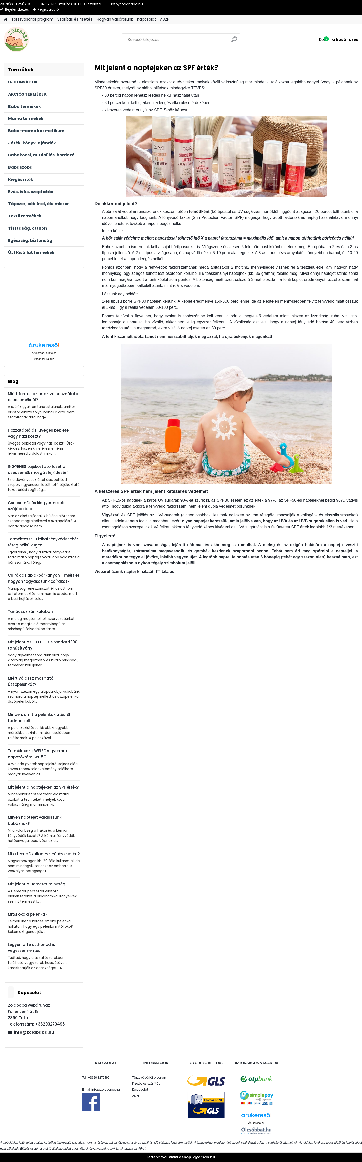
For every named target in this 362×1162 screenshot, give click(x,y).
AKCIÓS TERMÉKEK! (15, 4)
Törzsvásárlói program (32, 19)
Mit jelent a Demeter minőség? (37, 884)
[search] (234, 41)
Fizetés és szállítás (146, 1083)
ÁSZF (164, 19)
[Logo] (38, 39)
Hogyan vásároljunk (115, 19)
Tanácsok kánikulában (30, 611)
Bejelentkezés (17, 9)
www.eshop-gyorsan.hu (192, 1157)
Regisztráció (48, 9)
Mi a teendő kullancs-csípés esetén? (44, 854)
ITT (157, 571)
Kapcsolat (146, 19)
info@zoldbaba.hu (34, 1032)
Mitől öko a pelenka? (27, 914)
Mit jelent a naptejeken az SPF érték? (43, 787)
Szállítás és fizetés (75, 19)
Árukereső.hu (256, 1122)
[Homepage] (5, 19)
